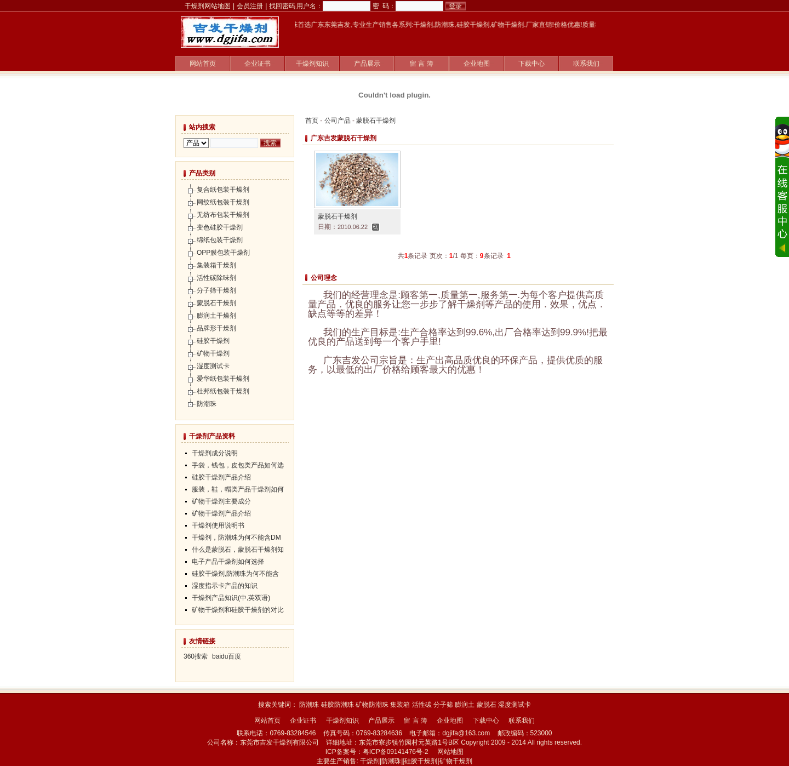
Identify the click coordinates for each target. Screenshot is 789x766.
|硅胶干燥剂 (420, 761)
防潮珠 (206, 404)
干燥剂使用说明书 (218, 525)
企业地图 (477, 63)
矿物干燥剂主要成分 (221, 501)
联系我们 (586, 63)
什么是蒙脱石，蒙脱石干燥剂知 (238, 549)
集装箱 (400, 704)
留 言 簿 (421, 63)
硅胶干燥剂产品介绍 (221, 477)
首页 (311, 120)
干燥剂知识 (312, 63)
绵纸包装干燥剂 (220, 240)
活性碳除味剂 (216, 278)
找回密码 (282, 6)
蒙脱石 (486, 704)
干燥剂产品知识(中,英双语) (231, 598)
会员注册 (250, 6)
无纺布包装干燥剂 (223, 215)
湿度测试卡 (213, 366)
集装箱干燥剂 (216, 265)
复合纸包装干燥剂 (223, 189)
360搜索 (196, 656)
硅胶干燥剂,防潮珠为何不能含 (235, 574)
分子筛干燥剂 (216, 290)
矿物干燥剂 (213, 353)
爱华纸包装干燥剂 (223, 378)
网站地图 (450, 752)
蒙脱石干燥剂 (376, 120)
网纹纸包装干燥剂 (223, 202)
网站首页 (203, 63)
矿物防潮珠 (372, 704)
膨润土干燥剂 (216, 315)
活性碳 (422, 704)
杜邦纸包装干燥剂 (223, 391)
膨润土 (464, 704)
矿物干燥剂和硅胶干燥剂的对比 (238, 610)
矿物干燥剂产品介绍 (221, 513)
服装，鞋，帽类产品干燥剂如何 (238, 489)
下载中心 (531, 63)
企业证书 (257, 63)
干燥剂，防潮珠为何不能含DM (236, 537)
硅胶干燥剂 (213, 341)
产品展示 (367, 63)
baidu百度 (226, 656)
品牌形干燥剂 (216, 328)
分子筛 (443, 704)
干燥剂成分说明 (215, 453)
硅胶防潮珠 (337, 704)
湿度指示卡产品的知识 (225, 586)
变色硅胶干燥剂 (220, 227)
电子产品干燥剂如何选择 (228, 561)
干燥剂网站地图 (208, 6)
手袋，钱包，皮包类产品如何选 (238, 465)
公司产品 (337, 120)
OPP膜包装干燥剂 (223, 252)
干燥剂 (370, 761)
